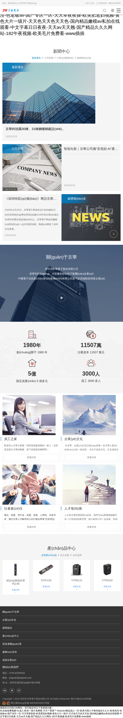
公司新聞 (48, 58)
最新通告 (36, 58)
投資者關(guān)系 (11, 643)
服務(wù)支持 (9, 652)
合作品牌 (77, 555)
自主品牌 (64, 555)
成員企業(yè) (9, 660)
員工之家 (90, 3)
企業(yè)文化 (9, 619)
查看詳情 (31, 457)
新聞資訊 (7, 627)
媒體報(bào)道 (84, 58)
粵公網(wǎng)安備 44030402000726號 (28, 703)
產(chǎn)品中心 (10, 635)
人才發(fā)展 (101, 3)
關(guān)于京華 (10, 611)
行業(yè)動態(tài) (65, 58)
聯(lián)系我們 (115, 3)
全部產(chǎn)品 (49, 555)
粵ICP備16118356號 (81, 698)
